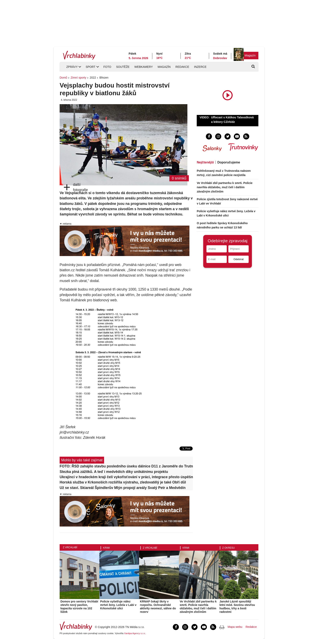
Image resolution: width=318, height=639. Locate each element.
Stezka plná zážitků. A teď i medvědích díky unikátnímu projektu (114, 472)
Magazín (250, 55)
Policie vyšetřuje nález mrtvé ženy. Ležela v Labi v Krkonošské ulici (118, 605)
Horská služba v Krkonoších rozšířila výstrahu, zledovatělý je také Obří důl (123, 482)
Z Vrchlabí (70, 547)
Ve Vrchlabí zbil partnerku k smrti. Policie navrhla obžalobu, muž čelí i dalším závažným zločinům (224, 187)
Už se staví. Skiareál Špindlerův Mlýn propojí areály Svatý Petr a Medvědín (123, 488)
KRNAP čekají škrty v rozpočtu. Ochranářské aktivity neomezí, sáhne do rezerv (158, 606)
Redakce (182, 66)
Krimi (106, 547)
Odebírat (238, 259)
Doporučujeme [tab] (228, 162)
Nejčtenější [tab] (205, 162)
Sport (90, 66)
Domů (63, 77)
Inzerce (200, 66)
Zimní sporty (78, 77)
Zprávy (72, 66)
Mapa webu (235, 626)
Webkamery (143, 66)
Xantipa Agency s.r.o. (135, 633)
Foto (107, 66)
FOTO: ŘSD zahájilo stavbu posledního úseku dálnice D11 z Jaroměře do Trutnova (126, 466)
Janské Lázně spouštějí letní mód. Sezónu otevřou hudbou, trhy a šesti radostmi (237, 606)
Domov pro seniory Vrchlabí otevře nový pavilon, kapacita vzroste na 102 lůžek (79, 606)
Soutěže (122, 66)
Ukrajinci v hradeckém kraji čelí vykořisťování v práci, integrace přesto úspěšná (126, 477)
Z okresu (228, 547)
